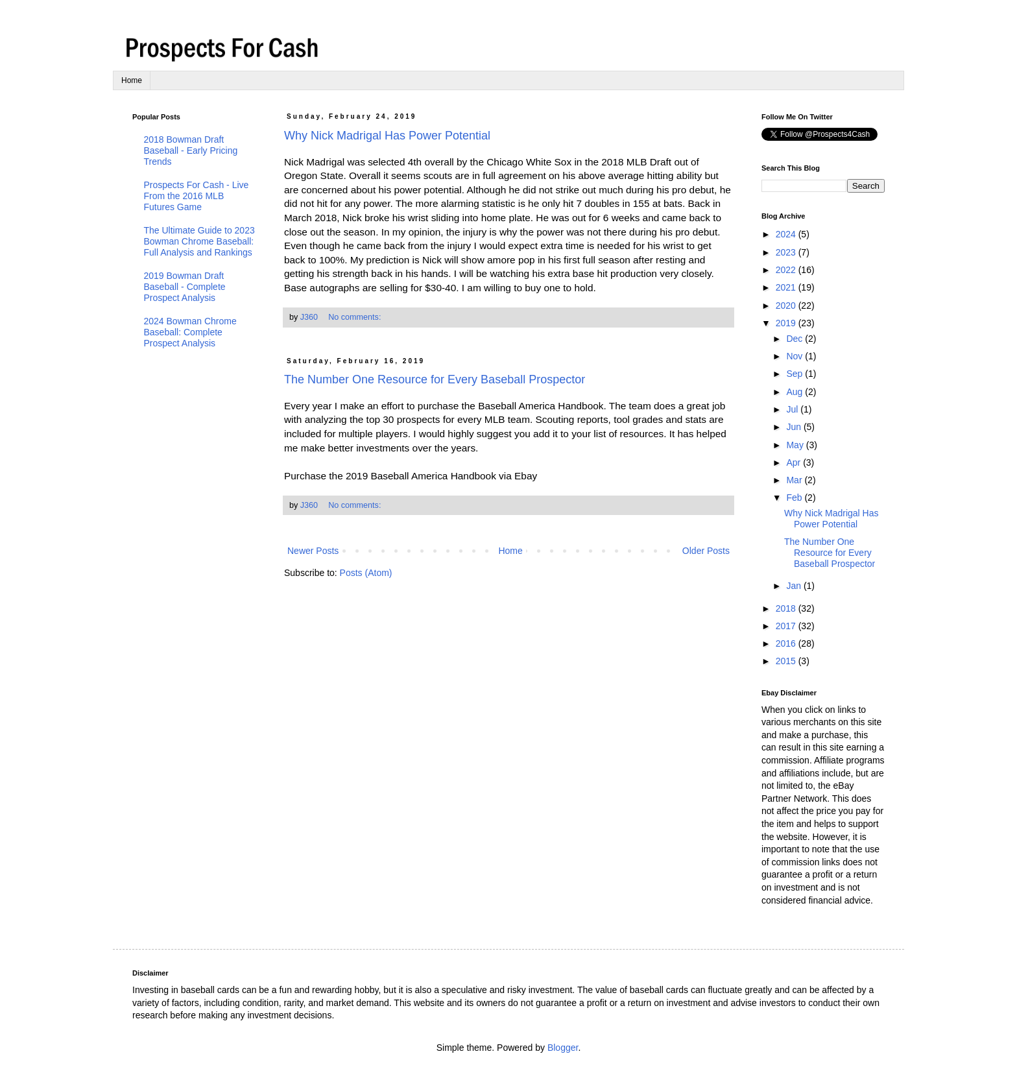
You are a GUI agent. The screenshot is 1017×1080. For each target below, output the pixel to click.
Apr (794, 462)
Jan (794, 586)
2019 (787, 323)
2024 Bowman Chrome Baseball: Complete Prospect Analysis (190, 332)
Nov (795, 356)
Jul (793, 409)
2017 (787, 626)
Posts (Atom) (366, 573)
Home (131, 80)
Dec (795, 338)
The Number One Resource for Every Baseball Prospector (434, 379)
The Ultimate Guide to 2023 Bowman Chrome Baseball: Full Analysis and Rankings (199, 241)
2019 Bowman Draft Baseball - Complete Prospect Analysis (185, 286)
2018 (787, 608)
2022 (787, 270)
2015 (787, 661)
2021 (787, 287)
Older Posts (706, 551)
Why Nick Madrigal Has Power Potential (387, 135)
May (796, 445)
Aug (795, 392)
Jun (794, 427)
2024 (787, 234)
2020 (787, 305)
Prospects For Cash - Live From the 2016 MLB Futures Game (196, 196)
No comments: (355, 317)
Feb (795, 497)
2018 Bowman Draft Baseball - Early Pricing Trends (191, 150)
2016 (787, 643)
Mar (795, 480)
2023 (787, 252)
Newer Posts (313, 551)
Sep (795, 373)
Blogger (562, 1047)
